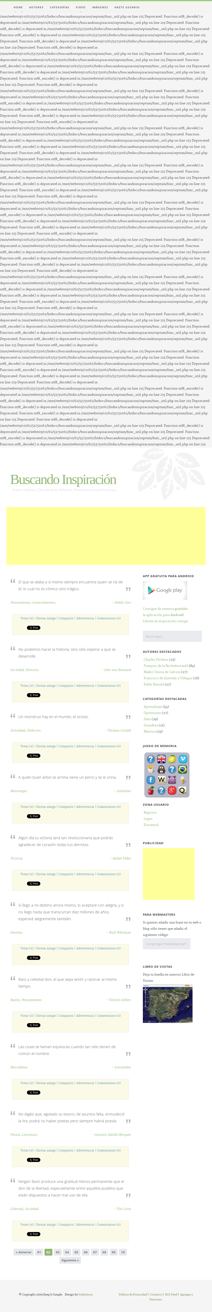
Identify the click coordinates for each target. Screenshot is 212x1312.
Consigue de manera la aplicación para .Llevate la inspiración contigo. (166, 610)
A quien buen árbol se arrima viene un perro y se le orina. (67, 777)
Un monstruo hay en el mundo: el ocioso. (53, 716)
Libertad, (17, 1209)
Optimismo (152, 713)
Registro (150, 813)
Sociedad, (17, 670)
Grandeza (151, 725)
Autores (36, 7)
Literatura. (30, 1135)
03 (58, 1252)
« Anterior (24, 1252)
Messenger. (19, 791)
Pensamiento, (21, 603)
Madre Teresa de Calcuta (162, 672)
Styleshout (85, 1294)
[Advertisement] (106, 536)
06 (86, 1252)
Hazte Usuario (127, 7)
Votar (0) (27, 618)
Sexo (147, 719)
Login (148, 819)
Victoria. (16, 858)
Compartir (66, 618)
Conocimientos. (44, 603)
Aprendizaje (153, 707)
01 (39, 1252)
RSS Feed (171, 1294)
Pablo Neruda (154, 684)
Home (18, 7)
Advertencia (85, 618)
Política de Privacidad (133, 1294)
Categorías (60, 7)
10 (123, 1252)
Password (151, 825)
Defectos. (34, 731)
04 (67, 1252)
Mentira (150, 732)
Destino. (16, 933)
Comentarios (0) (109, 618)
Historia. (32, 670)
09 (114, 1252)
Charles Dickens (156, 660)
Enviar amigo (46, 618)
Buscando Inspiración (63, 479)
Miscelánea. (19, 1067)
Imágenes (100, 7)
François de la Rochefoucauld (166, 666)
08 (104, 1252)
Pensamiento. (31, 1000)
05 (76, 1252)
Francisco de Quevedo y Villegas (168, 678)
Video (81, 7)
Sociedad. (32, 1209)
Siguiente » (70, 1260)
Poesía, (16, 1135)
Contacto (156, 1294)
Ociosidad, (18, 731)
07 (95, 1252)
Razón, (15, 1000)
